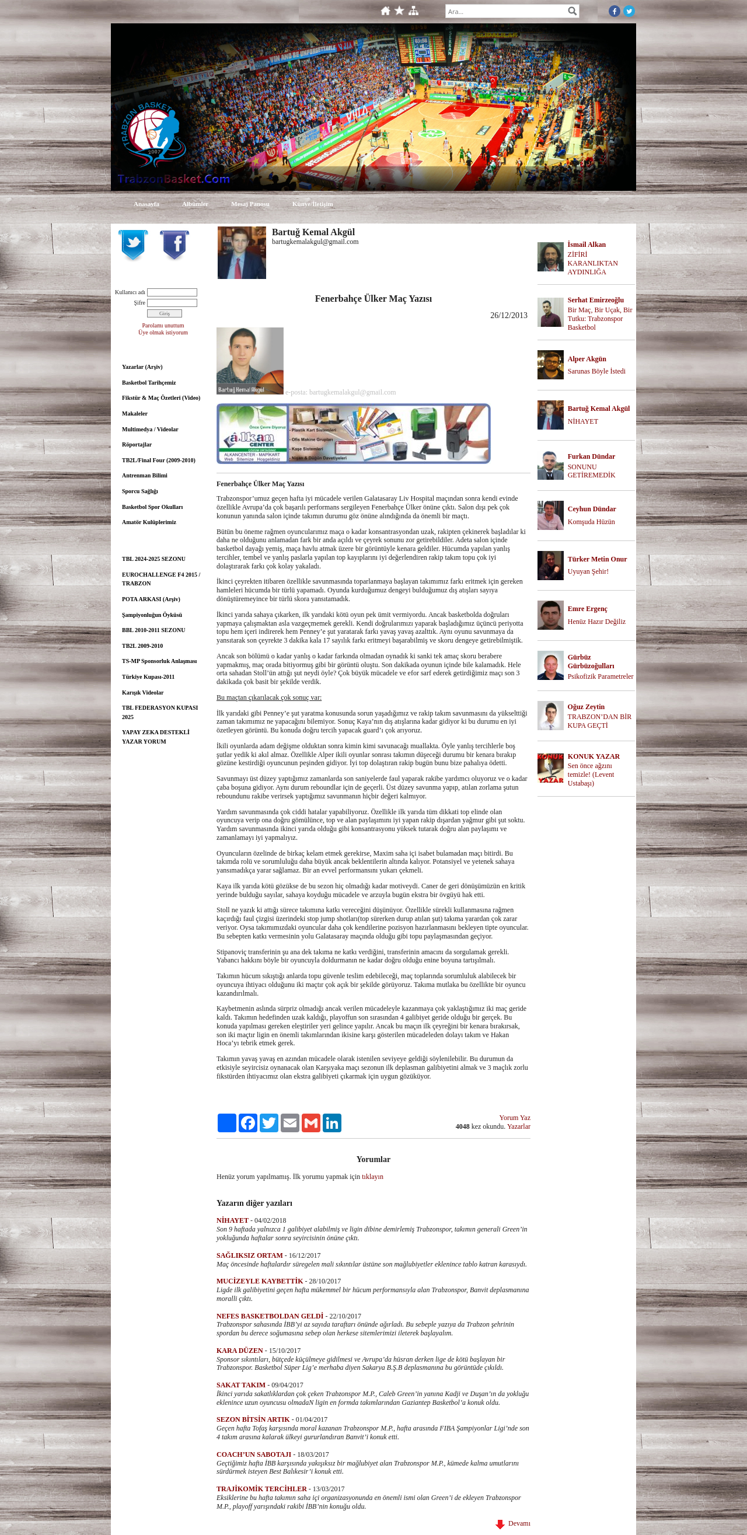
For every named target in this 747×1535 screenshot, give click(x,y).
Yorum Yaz (515, 1118)
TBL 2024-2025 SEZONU (154, 559)
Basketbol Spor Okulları (152, 507)
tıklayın (372, 1177)
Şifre (139, 302)
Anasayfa (146, 203)
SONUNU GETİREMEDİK (592, 471)
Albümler (195, 203)
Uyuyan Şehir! (588, 571)
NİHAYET (583, 421)
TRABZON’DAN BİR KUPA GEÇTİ (600, 721)
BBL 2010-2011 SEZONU (153, 630)
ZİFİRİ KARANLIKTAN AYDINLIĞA (593, 263)
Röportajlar (137, 444)
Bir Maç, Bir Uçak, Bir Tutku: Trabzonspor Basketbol (600, 319)
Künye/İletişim (312, 203)
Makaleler (135, 413)
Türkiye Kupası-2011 (148, 677)
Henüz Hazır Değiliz (597, 622)
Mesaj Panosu (250, 203)
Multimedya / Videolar (150, 429)
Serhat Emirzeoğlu (596, 300)
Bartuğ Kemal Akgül (599, 408)
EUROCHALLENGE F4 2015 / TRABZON (161, 579)
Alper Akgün (587, 359)
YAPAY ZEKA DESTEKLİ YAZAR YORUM (156, 737)
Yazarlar (518, 1126)
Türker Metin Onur (597, 559)
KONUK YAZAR (594, 756)
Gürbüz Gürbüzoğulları (591, 661)
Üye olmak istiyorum (163, 332)
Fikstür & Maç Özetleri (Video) (161, 398)
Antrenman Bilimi (144, 475)
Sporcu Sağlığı (140, 491)
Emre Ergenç (588, 609)
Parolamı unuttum (163, 325)
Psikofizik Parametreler (601, 676)
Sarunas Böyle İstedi (597, 371)
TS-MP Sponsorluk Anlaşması (159, 661)
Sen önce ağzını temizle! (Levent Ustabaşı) (591, 774)
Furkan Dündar (592, 456)
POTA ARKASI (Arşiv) (151, 599)
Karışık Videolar (142, 692)
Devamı (512, 1523)
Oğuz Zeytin (586, 707)
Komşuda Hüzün (591, 522)
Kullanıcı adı (130, 292)
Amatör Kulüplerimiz (149, 522)
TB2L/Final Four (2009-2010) (159, 460)
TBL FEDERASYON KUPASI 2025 (160, 712)
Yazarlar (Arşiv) (142, 367)
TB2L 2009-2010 (142, 646)
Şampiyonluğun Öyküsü (152, 615)
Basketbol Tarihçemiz (149, 382)
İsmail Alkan (587, 244)
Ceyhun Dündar (592, 509)
